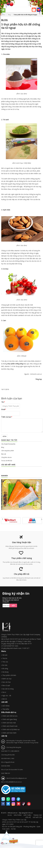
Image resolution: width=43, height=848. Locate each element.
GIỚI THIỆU (27, 815)
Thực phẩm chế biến (9, 675)
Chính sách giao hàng (9, 719)
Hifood (30, 813)
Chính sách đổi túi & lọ (9, 716)
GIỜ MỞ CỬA (37, 817)
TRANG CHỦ (37, 815)
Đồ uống (5, 669)
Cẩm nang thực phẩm (7, 451)
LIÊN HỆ (28, 817)
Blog (2, 447)
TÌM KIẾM (5, 709)
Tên (3, 402)
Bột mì (4, 699)
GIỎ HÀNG (5, 706)
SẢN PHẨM (17, 815)
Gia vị (4, 692)
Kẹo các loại (6, 682)
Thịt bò (4, 658)
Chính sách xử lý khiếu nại (11, 729)
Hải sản (4, 655)
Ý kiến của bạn (6, 417)
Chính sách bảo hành (9, 733)
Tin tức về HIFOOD (6, 461)
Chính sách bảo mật (9, 723)
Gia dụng (5, 672)
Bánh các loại (6, 679)
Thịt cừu (5, 662)
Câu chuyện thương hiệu (8, 444)
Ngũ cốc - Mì (6, 696)
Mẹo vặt (3, 454)
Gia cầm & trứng (7, 689)
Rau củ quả (6, 685)
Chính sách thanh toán (9, 726)
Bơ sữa (4, 665)
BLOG (10, 815)
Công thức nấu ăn (6, 457)
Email (3, 409)
